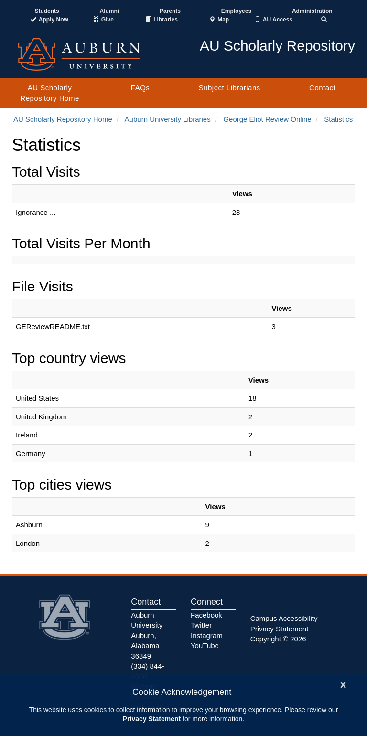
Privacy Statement (152, 719)
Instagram (207, 635)
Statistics (338, 119)
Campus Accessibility (284, 618)
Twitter (201, 625)
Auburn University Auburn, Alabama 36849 (146, 635)
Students (46, 11)
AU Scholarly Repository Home (49, 93)
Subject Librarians (229, 88)
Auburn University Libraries (168, 119)
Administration (312, 11)
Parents (170, 11)
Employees (236, 11)
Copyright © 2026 (278, 639)
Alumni (109, 11)
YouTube (205, 645)
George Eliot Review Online (267, 119)
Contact (322, 88)
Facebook (206, 615)
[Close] (343, 684)
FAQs (140, 88)
